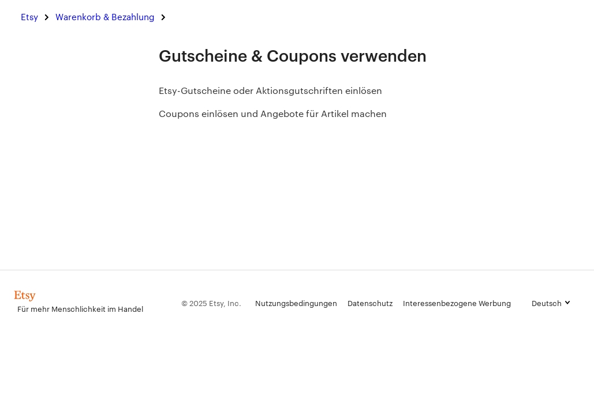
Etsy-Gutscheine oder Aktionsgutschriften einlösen (270, 90)
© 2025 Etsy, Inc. (211, 302)
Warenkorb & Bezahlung (105, 16)
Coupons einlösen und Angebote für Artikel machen (273, 113)
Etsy (29, 16)
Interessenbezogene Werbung (457, 302)
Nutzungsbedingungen (296, 302)
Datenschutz (370, 302)
